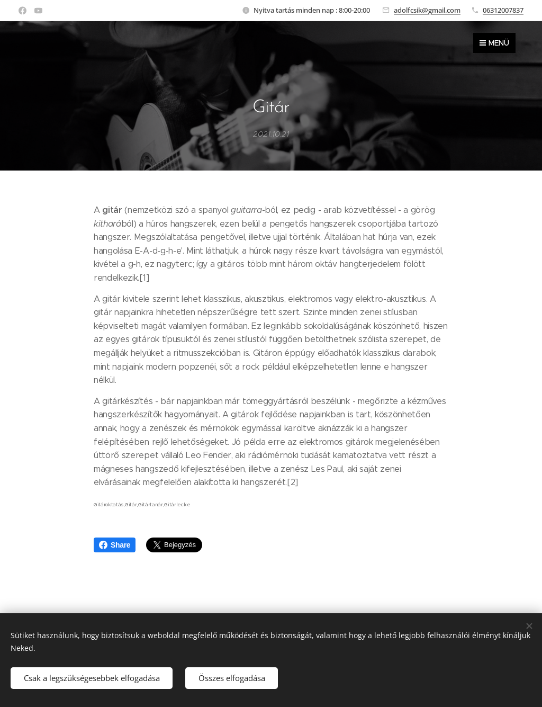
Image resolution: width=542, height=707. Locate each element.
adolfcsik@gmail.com (427, 10)
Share (114, 545)
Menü (494, 43)
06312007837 (503, 10)
